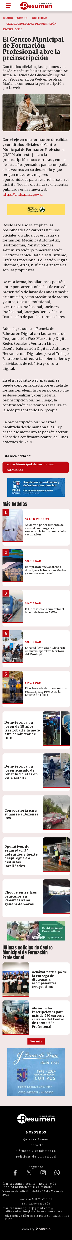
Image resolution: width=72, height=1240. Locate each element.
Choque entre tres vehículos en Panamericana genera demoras (20, 898)
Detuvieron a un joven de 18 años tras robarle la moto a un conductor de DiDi (22, 730)
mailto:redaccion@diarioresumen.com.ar (33, 1211)
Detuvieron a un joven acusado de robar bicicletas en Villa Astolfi (21, 772)
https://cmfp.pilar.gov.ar (22, 194)
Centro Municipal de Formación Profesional (29, 467)
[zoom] (36, 113)
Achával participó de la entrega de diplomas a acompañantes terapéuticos (49, 979)
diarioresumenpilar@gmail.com (26, 1208)
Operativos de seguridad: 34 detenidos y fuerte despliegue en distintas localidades (21, 856)
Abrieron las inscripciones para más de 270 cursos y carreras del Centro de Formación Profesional (48, 1017)
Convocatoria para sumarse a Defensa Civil (21, 814)
